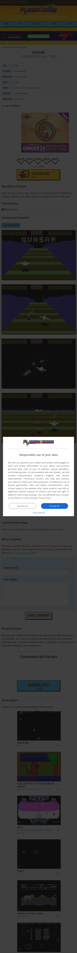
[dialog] (38, 476)
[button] (38, 512)
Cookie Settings (29, 497)
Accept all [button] (55, 505)
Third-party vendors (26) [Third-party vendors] (36, 478)
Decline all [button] (22, 506)
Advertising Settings (27, 494)
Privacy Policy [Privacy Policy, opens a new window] (45, 497)
